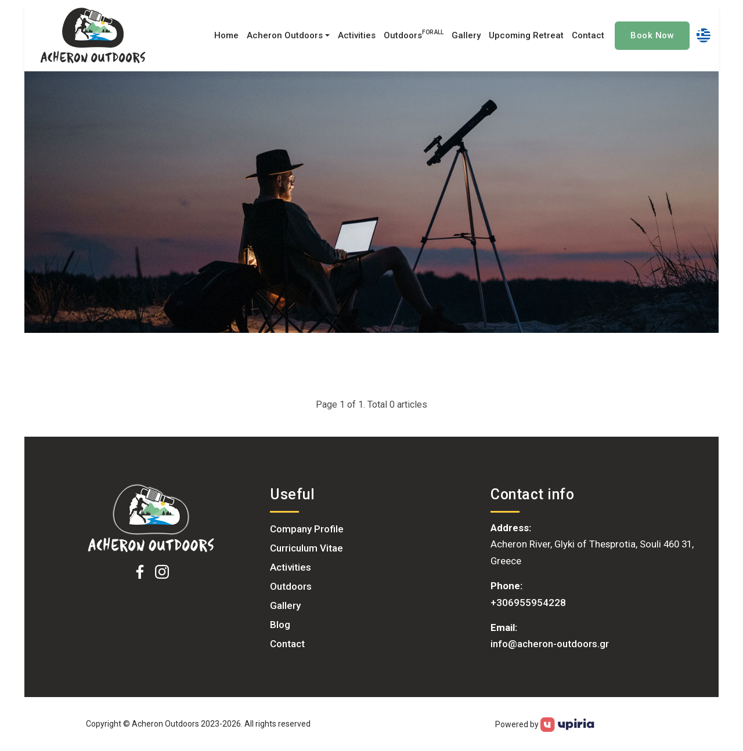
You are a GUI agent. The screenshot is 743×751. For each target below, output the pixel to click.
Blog (280, 624)
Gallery (466, 35)
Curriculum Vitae (306, 548)
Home (226, 35)
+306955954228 (528, 602)
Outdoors (413, 35)
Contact (588, 35)
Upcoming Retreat (526, 35)
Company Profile (307, 529)
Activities (357, 35)
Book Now (652, 35)
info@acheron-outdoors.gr (549, 644)
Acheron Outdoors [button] (285, 35)
